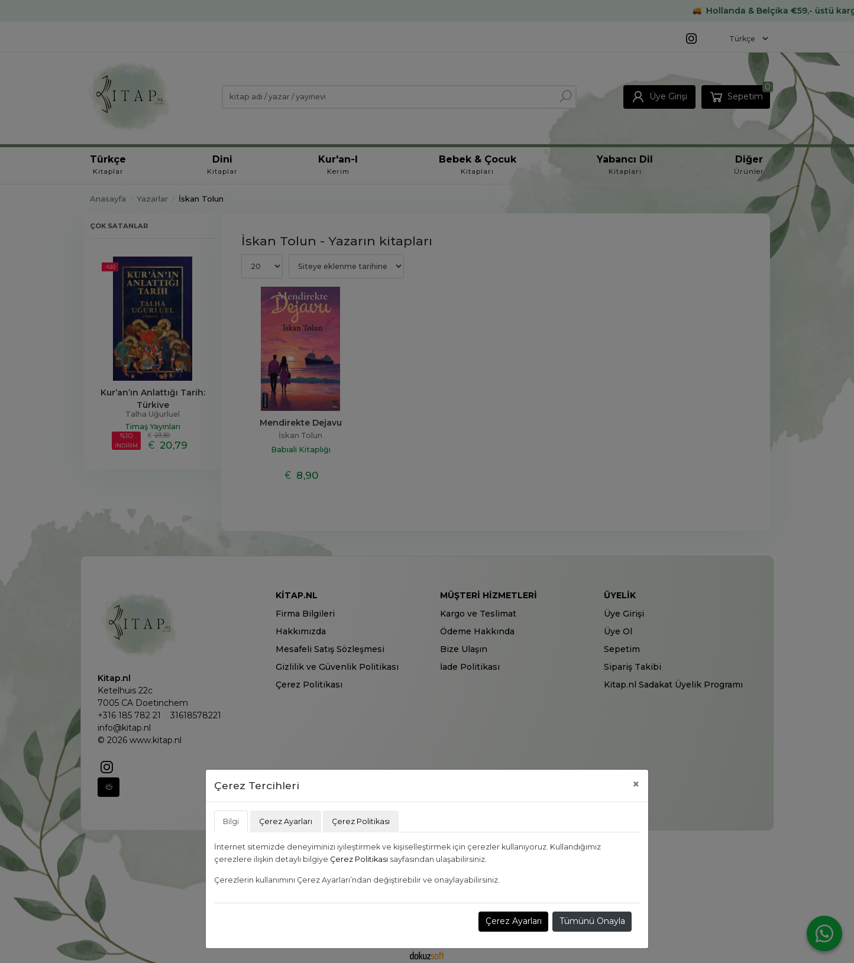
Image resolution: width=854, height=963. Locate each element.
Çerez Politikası (359, 859)
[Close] (636, 784)
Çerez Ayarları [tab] (285, 821)
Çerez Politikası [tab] (361, 821)
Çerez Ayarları (514, 921)
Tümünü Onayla (592, 921)
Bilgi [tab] (231, 821)
